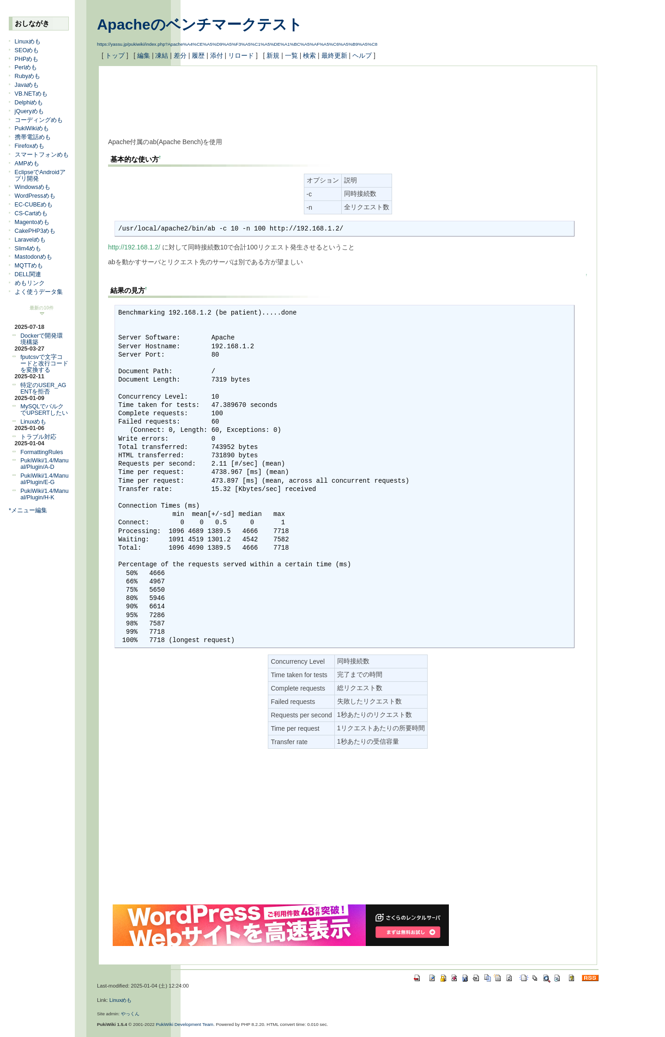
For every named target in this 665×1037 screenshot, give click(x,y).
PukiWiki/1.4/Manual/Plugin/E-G (44, 479)
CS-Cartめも (31, 213)
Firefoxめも (30, 146)
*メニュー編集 (28, 510)
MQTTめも (29, 265)
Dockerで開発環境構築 (41, 339)
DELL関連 (28, 274)
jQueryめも (29, 111)
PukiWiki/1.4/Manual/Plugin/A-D (44, 463)
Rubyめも (27, 76)
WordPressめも (35, 196)
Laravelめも (30, 240)
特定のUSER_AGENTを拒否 (43, 388)
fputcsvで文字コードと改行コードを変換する (44, 363)
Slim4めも (28, 248)
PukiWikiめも (32, 128)
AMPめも (27, 163)
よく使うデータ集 (39, 292)
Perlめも (26, 67)
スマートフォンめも (42, 155)
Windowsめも (32, 187)
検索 (309, 55)
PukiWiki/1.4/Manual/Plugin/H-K (44, 494)
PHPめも (27, 59)
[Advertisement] (276, 96)
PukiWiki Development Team (185, 1024)
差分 (180, 55)
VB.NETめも (31, 94)
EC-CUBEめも (34, 204)
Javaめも (27, 85)
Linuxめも (28, 41)
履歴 (198, 55)
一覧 (291, 55)
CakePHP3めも (35, 231)
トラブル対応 (38, 437)
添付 (216, 55)
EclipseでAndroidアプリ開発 (40, 175)
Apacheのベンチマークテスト (199, 24)
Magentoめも (32, 222)
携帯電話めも (33, 137)
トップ (115, 55)
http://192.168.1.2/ (134, 247)
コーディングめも (39, 120)
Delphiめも (29, 102)
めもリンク (30, 283)
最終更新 (334, 55)
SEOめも (27, 50)
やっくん (130, 1013)
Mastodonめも (33, 257)
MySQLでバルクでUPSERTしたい (44, 409)
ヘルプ (362, 55)
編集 (143, 55)
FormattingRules (41, 452)
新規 (272, 55)
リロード (241, 55)
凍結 (161, 55)
